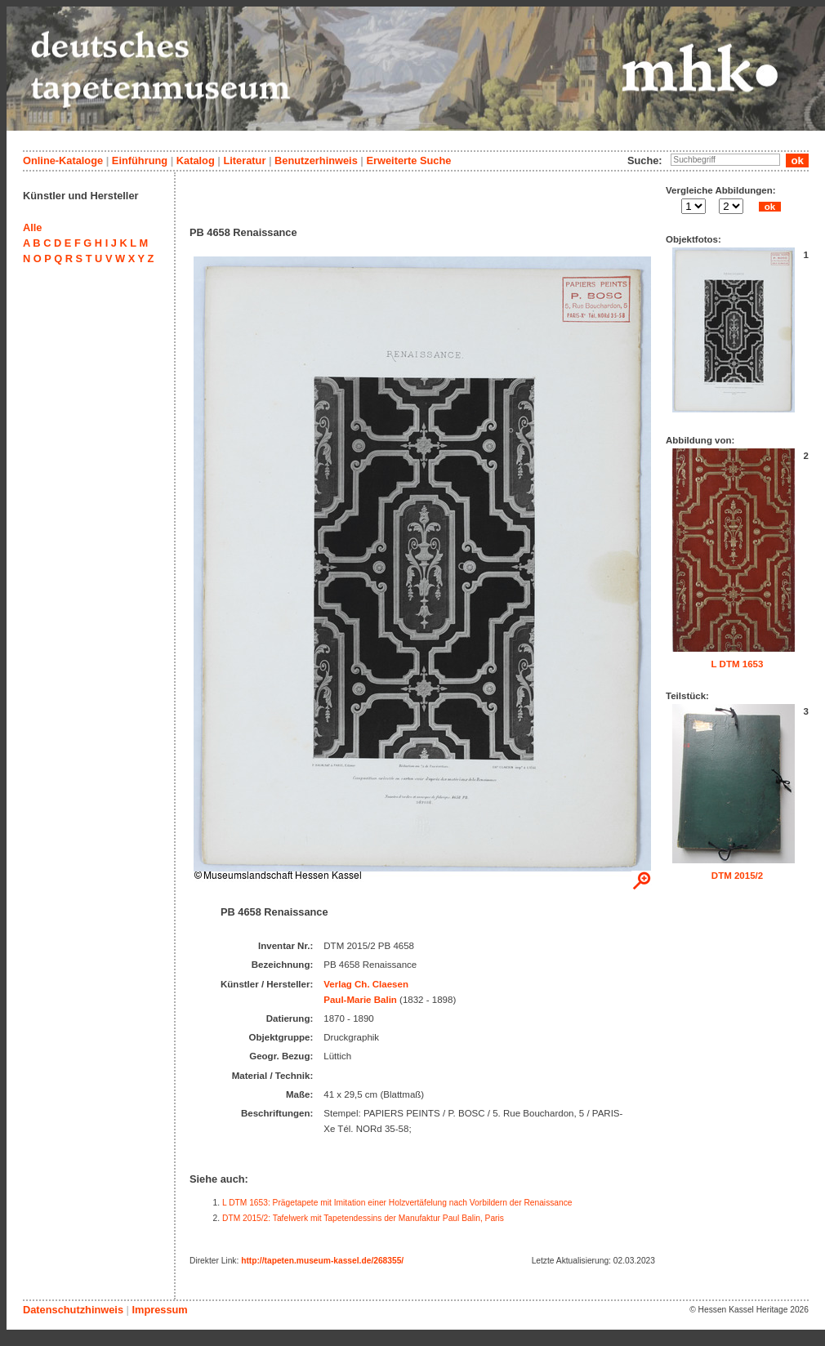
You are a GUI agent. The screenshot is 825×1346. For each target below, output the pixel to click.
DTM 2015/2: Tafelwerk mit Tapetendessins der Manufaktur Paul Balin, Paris (363, 1218)
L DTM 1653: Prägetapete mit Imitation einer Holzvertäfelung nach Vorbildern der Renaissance (397, 1202)
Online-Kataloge (63, 160)
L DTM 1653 (737, 664)
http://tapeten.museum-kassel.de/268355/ (322, 1260)
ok (769, 207)
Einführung (139, 160)
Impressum (159, 1310)
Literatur (244, 160)
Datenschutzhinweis (73, 1310)
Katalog (195, 160)
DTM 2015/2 (737, 875)
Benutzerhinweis (316, 160)
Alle (32, 227)
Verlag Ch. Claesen (365, 984)
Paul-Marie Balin (360, 1000)
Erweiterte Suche (408, 160)
